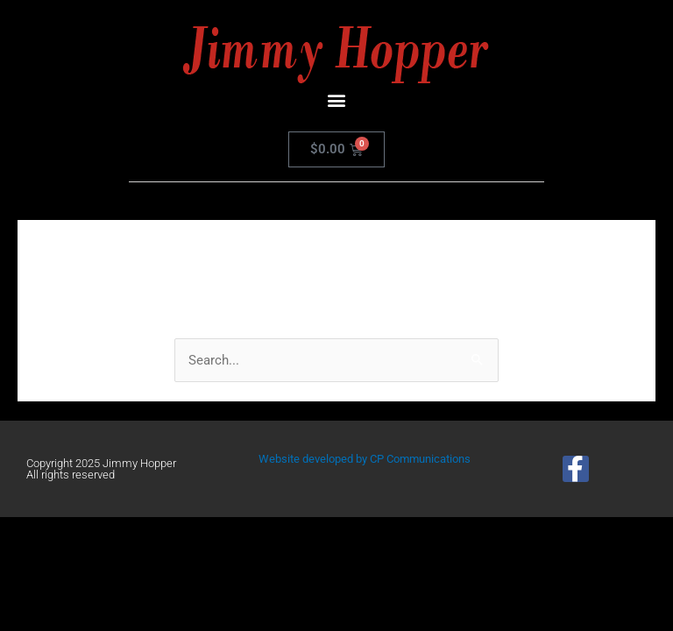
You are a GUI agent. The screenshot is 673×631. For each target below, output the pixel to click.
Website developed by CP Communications (365, 458)
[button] (336, 99)
